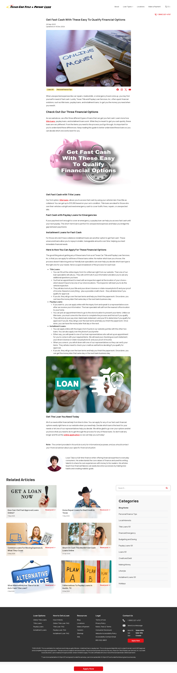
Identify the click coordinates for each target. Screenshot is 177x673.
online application (72, 435)
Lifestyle (122, 571)
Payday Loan (59, 630)
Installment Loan (61, 633)
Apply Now (136, 641)
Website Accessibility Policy (106, 633)
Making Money (125, 564)
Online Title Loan (61, 623)
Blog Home (123, 508)
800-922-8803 (101, 640)
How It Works (58, 620)
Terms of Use (101, 620)
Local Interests (125, 520)
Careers (80, 630)
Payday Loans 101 (126, 545)
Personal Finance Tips (64, 90)
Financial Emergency (127, 533)
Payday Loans (38, 627)
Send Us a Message (133, 625)
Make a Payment (83, 627)
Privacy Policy (100, 623)
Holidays (122, 583)
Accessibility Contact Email (106, 637)
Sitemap (80, 633)
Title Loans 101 (125, 526)
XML (78, 637)
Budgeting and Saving (128, 539)
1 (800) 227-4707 (163, 14)
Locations (81, 623)
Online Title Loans (40, 620)
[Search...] (143, 488)
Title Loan (58, 627)
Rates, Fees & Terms (103, 627)
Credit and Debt (125, 558)
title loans (50, 121)
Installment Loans (40, 630)
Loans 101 (50, 90)
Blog (78, 620)
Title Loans (37, 623)
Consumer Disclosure (104, 630)
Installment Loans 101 (127, 577)
